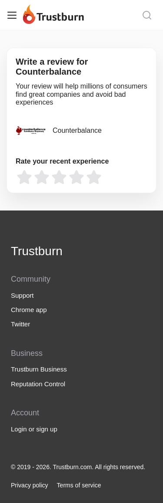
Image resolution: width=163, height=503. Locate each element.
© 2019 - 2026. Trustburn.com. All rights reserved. (78, 467)
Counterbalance (77, 130)
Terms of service (79, 485)
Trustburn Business (39, 369)
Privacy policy (29, 485)
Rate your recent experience (62, 161)
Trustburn (37, 251)
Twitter (20, 324)
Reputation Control (38, 384)
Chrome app (29, 309)
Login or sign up (34, 429)
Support (22, 295)
